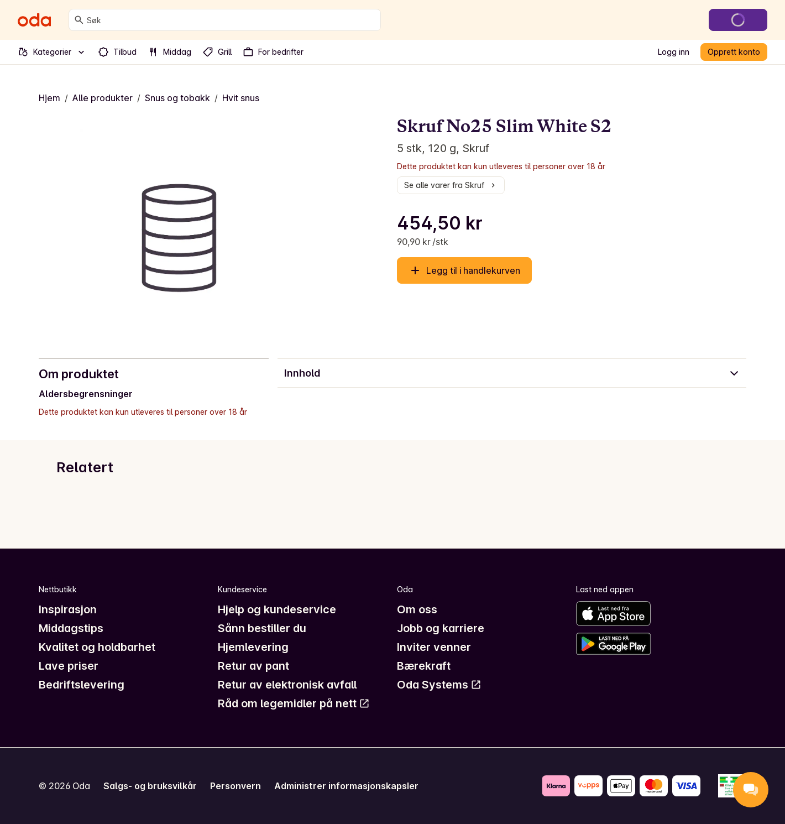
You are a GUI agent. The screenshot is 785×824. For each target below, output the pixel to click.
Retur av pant (253, 665)
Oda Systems (439, 684)
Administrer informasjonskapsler (346, 785)
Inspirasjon (68, 609)
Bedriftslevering (81, 684)
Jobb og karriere (440, 628)
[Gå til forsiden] (34, 20)
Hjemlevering (253, 647)
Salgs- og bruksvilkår (150, 785)
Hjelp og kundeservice (277, 609)
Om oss (417, 609)
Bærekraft (424, 665)
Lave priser (68, 665)
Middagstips (71, 628)
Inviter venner (434, 647)
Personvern (235, 785)
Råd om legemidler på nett (294, 703)
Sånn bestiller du (262, 628)
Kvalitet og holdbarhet (97, 647)
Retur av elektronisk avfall (287, 684)
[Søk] (79, 19)
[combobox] (231, 19)
